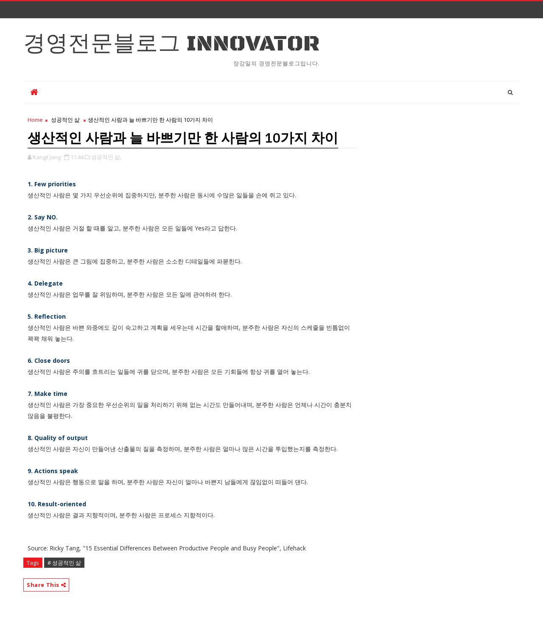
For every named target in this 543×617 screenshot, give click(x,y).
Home (35, 119)
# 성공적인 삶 (64, 563)
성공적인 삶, (106, 157)
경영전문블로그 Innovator (171, 44)
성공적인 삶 (65, 119)
